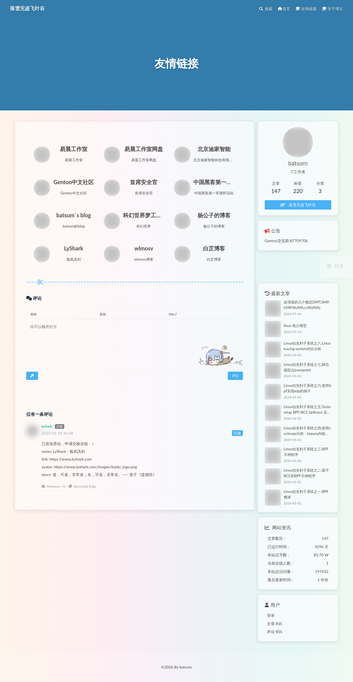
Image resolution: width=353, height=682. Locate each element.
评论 (235, 376)
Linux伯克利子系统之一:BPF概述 (306, 494)
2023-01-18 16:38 (57, 433)
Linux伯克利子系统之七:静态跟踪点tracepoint (306, 367)
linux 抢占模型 (295, 325)
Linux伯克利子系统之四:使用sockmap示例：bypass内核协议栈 (307, 431)
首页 (283, 8)
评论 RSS (274, 631)
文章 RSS (274, 623)
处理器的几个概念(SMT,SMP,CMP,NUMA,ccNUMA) (307, 305)
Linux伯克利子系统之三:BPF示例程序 (306, 452)
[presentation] (58, 391)
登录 (271, 615)
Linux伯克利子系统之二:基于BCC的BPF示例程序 (306, 473)
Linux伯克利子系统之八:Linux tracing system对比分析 (307, 346)
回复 (237, 433)
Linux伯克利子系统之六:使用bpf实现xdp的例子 (307, 388)
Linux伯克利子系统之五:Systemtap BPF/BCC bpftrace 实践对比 (307, 410)
